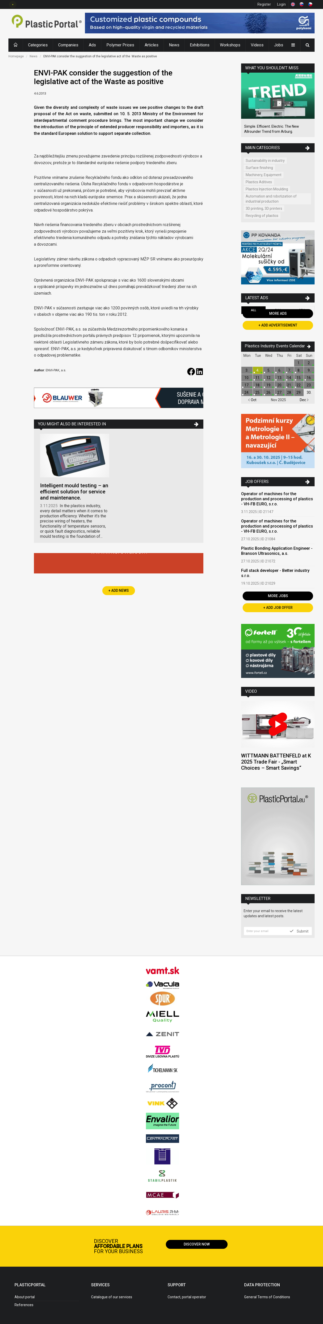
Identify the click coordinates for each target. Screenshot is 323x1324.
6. (279, 370)
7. (289, 370)
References (24, 1305)
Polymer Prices (120, 45)
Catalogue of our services (111, 1297)
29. (298, 392)
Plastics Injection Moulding (267, 189)
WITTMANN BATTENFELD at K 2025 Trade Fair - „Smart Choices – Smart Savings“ (276, 762)
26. (268, 392)
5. (268, 370)
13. (279, 378)
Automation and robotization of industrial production (271, 198)
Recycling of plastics (262, 216)
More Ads (278, 313)
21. (289, 385)
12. (268, 378)
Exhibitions (199, 45)
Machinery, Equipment (263, 175)
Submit (299, 931)
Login (281, 4)
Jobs (278, 45)
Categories (38, 45)
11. (257, 378)
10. (246, 378)
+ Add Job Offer (278, 608)
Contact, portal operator (187, 1297)
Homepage (16, 56)
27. (279, 392)
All (253, 310)
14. (289, 378)
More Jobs (278, 596)
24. (246, 392)
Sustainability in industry (265, 161)
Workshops (230, 45)
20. (279, 385)
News (174, 45)
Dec (304, 400)
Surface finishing (259, 168)
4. (257, 370)
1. (298, 363)
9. (309, 370)
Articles (151, 45)
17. (246, 385)
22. (298, 385)
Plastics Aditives (259, 182)
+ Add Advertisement (277, 325)
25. (257, 392)
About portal (25, 1297)
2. (309, 363)
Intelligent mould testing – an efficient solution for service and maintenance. (74, 491)
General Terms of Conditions (267, 1297)
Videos (257, 45)
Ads (92, 45)
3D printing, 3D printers (264, 208)
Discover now (197, 1244)
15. (298, 378)
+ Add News (118, 590)
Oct (252, 400)
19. (268, 385)
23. (309, 385)
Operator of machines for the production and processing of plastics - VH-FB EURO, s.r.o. (277, 498)
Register (264, 4)
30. (309, 392)
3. (246, 370)
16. (309, 378)
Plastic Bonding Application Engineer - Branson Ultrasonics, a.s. (277, 551)
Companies (68, 45)
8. (298, 370)
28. (289, 392)
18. (257, 385)
